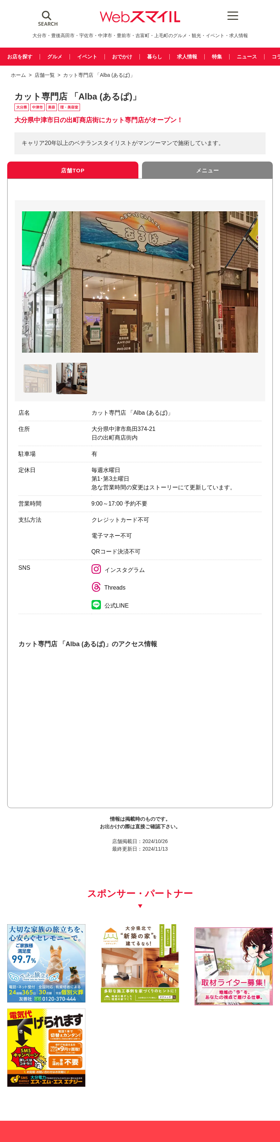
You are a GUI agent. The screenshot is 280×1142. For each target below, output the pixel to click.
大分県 (21, 108)
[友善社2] (37, 984)
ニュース (256, 56)
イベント (91, 56)
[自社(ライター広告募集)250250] (174, 984)
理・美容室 (69, 108)
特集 (225, 56)
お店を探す (20, 56)
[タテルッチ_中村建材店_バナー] (105, 984)
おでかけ (127, 56)
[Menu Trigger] (228, 15)
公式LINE (110, 607)
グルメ (57, 56)
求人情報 (194, 56)
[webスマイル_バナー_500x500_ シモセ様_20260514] (243, 984)
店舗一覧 (45, 75)
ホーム (18, 75)
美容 (51, 108)
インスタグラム (118, 571)
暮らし (161, 56)
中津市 (37, 108)
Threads (109, 589)
